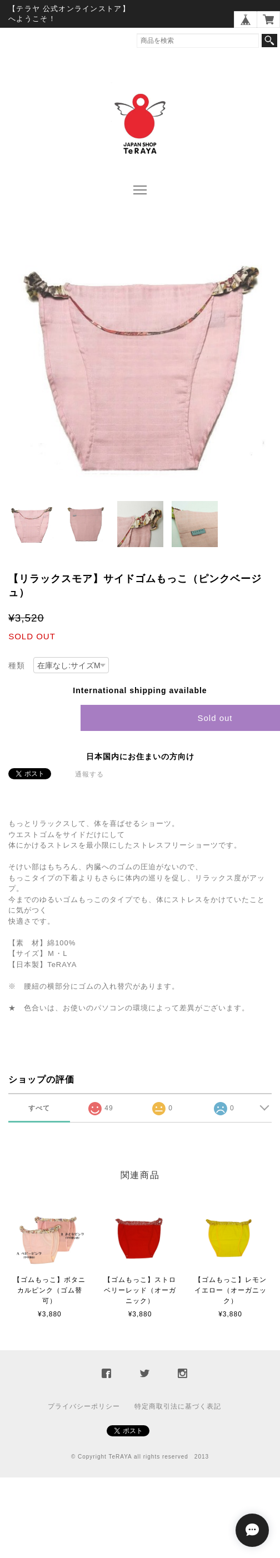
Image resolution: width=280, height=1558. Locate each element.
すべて (39, 1108)
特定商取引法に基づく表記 (177, 1406)
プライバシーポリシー (84, 1406)
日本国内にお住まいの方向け (140, 756)
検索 (269, 40)
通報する (89, 774)
